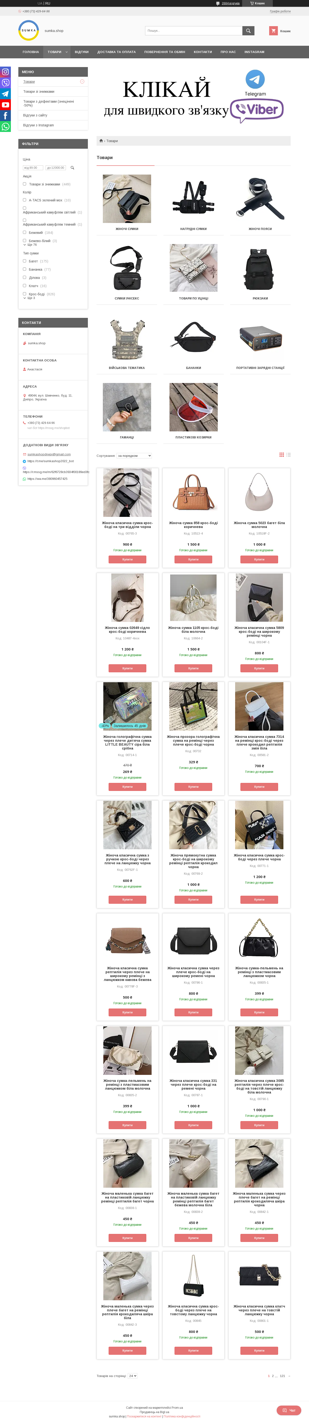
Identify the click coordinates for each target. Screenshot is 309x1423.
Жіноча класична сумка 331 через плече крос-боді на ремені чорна (193, 1084)
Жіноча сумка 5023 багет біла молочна (259, 525)
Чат (288, 1410)
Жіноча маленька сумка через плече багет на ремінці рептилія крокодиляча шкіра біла (127, 1312)
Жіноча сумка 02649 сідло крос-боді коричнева (127, 630)
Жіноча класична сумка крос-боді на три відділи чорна (127, 525)
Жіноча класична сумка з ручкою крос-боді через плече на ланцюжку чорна (128, 859)
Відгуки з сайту (35, 115)
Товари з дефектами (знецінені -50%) (48, 103)
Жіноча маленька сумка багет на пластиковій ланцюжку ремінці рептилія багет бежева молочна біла (193, 1199)
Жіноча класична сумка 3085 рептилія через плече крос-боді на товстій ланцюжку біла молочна (259, 1086)
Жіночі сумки (127, 229)
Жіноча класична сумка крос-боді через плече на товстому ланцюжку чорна (193, 1310)
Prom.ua (177, 1407)
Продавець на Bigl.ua (154, 1412)
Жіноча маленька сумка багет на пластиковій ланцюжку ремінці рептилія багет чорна (127, 1197)
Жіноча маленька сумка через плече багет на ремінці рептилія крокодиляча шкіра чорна (259, 1199)
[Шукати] (248, 30)
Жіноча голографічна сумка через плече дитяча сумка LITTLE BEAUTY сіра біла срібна (127, 742)
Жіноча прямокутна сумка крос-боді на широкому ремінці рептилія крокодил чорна (193, 861)
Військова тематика (127, 368)
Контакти (203, 52)
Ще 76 (32, 244)
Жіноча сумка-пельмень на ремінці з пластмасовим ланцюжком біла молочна (127, 1084)
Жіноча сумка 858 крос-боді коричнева (193, 525)
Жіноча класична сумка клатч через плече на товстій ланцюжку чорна (259, 1310)
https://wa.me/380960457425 (47, 479)
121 (282, 1376)
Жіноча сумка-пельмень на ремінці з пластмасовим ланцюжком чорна (259, 972)
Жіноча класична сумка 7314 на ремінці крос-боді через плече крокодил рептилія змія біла (259, 742)
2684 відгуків (231, 3)
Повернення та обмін (164, 52)
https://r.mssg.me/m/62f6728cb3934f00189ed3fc (53, 472)
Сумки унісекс (127, 298)
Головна (31, 52)
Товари (54, 52)
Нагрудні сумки (193, 229)
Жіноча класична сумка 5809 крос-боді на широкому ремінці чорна (259, 631)
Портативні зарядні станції (260, 368)
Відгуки (82, 52)
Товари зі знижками (38, 91)
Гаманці (127, 437)
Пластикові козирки (193, 437)
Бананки (193, 368)
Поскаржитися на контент (144, 1416)
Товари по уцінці (193, 298)
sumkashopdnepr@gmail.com (49, 454)
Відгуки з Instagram (38, 125)
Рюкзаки (260, 298)
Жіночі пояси (260, 229)
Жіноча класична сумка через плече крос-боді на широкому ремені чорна (193, 972)
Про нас (228, 52)
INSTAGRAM (254, 52)
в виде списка (288, 455)
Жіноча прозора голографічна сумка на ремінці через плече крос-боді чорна (193, 740)
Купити (127, 559)
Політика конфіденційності (182, 1416)
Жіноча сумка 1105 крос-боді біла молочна (193, 630)
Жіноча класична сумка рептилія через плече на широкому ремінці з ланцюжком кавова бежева (127, 974)
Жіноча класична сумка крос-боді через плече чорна (259, 857)
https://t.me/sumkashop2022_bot (51, 461)
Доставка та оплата (116, 52)
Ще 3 (31, 298)
